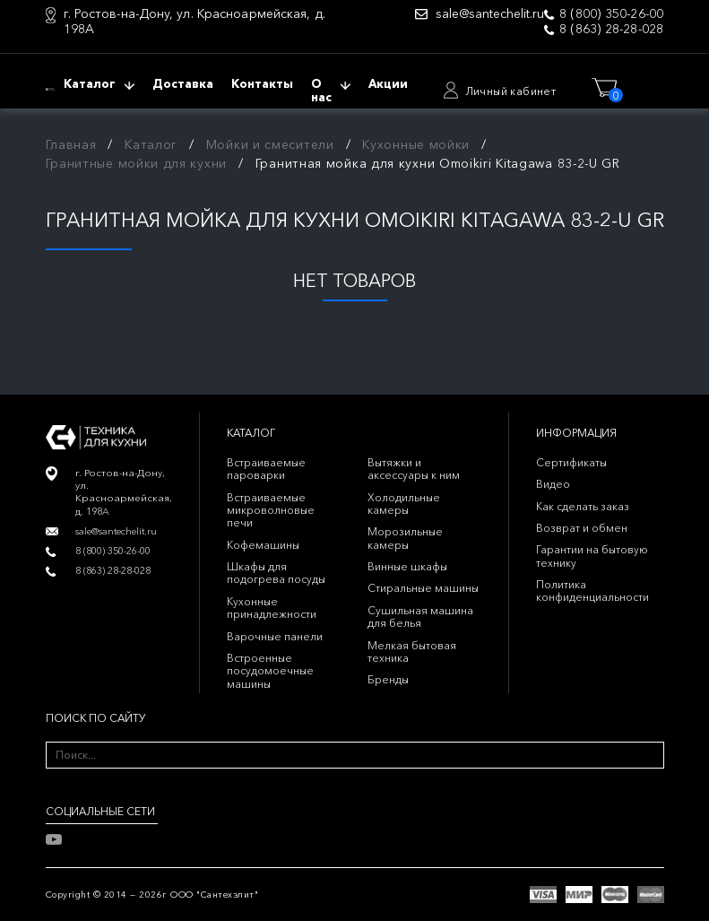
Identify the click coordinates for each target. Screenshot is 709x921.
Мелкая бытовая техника (411, 652)
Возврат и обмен (581, 527)
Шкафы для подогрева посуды (276, 573)
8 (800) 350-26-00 (611, 14)
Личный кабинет (511, 91)
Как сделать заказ (582, 506)
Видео (553, 484)
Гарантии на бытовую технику (592, 556)
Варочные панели (275, 636)
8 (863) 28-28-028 (611, 29)
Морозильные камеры (405, 538)
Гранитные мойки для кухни (137, 163)
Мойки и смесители (270, 144)
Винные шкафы (407, 566)
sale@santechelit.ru (490, 14)
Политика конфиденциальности (592, 591)
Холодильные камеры (403, 504)
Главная (71, 144)
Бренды (388, 679)
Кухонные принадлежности (271, 608)
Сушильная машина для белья (420, 617)
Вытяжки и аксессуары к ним (413, 469)
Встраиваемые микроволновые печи (271, 510)
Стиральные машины (423, 588)
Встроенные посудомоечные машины (270, 671)
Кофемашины (263, 545)
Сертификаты (571, 462)
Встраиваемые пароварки (266, 469)
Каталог (151, 144)
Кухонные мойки (416, 144)
